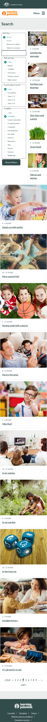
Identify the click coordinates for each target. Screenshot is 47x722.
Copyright (11, 713)
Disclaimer (23, 713)
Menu (36, 13)
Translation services (22, 720)
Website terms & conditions (22, 717)
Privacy (34, 713)
